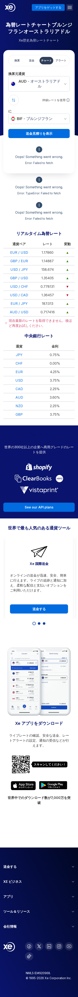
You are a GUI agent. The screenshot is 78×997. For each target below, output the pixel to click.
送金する (39, 609)
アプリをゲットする (48, 7)
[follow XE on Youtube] (69, 946)
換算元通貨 (16, 74)
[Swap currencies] (13, 100)
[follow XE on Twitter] (39, 946)
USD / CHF (19, 286)
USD (19, 380)
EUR (19, 372)
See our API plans (39, 507)
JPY (19, 355)
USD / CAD (19, 295)
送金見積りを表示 (39, 133)
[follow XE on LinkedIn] (49, 946)
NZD (19, 406)
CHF (19, 363)
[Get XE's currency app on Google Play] (53, 785)
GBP (19, 414)
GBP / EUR (19, 261)
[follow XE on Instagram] (59, 946)
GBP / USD (19, 278)
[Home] (10, 7)
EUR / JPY (19, 303)
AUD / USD (19, 312)
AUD (19, 397)
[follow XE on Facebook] (29, 946)
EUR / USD (19, 252)
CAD (19, 389)
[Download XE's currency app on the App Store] (23, 785)
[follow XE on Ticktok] (29, 956)
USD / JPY (19, 269)
